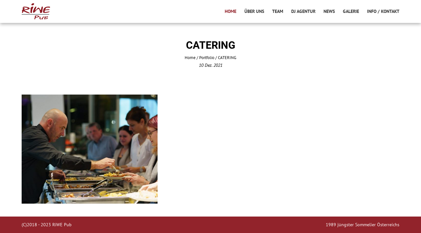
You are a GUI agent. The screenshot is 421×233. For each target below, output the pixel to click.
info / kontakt (383, 11)
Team (277, 11)
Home (230, 11)
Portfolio (206, 57)
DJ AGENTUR (303, 11)
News (329, 11)
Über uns (254, 11)
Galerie (351, 11)
